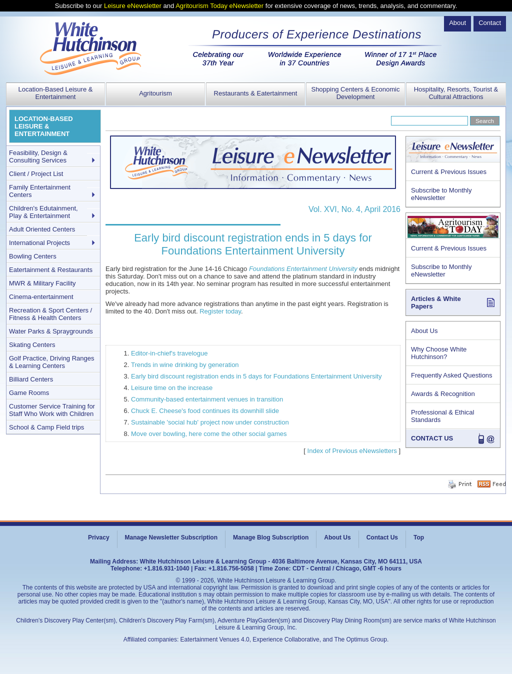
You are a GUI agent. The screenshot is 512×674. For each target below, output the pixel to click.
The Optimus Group (360, 639)
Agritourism (155, 93)
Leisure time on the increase (171, 388)
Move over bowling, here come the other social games (208, 434)
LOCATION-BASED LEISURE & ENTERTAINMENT (43, 126)
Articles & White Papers (436, 302)
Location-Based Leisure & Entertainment (55, 93)
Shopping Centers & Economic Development (355, 93)
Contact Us (382, 537)
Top (419, 537)
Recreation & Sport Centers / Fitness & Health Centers (50, 314)
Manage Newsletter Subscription (171, 537)
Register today (220, 311)
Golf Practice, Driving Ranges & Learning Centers (51, 362)
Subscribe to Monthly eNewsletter (441, 194)
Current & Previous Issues (448, 172)
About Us (424, 330)
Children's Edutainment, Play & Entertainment (43, 212)
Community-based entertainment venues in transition (207, 399)
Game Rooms (29, 392)
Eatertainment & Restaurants (50, 270)
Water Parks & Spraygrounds (51, 331)
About (457, 22)
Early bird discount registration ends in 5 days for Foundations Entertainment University (256, 376)
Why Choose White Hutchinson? (438, 353)
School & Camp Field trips (46, 427)
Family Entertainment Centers (39, 191)
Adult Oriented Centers (42, 229)
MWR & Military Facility (42, 283)
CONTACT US (432, 438)
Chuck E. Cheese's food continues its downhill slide (205, 410)
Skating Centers (32, 344)
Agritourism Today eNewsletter (220, 6)
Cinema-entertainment (41, 296)
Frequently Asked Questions (451, 375)
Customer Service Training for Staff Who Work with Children (52, 410)
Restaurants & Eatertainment (256, 93)
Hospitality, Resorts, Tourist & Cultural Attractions (456, 93)
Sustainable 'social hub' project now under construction (210, 422)
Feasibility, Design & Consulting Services (38, 156)
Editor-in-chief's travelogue (169, 353)
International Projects (39, 242)
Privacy (99, 537)
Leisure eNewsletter (133, 6)
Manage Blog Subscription (270, 537)
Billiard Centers (31, 379)
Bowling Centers (32, 256)
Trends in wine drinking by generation (185, 364)
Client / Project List (36, 174)
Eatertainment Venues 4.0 (215, 639)
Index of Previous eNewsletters (352, 450)
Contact (489, 22)
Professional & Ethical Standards (442, 416)
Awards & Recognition (443, 394)
